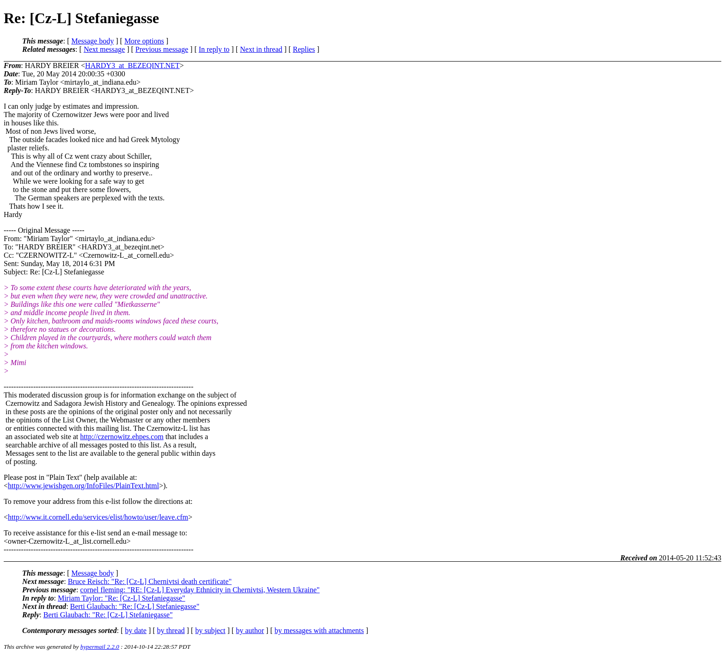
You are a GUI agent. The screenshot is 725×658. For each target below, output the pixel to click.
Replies (304, 49)
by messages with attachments (319, 630)
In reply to (214, 49)
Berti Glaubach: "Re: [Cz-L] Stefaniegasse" (135, 606)
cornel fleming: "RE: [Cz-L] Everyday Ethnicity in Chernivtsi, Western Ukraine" (199, 590)
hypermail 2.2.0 (99, 646)
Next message (104, 49)
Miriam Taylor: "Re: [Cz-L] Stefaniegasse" (121, 598)
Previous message (161, 49)
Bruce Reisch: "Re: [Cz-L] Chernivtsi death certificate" (150, 581)
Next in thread (261, 49)
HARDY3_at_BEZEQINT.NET (132, 65)
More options (144, 41)
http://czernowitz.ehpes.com (121, 437)
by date (136, 630)
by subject (210, 630)
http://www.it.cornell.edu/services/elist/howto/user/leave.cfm (98, 517)
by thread (171, 630)
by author (250, 630)
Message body (92, 41)
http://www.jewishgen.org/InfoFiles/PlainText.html (83, 486)
